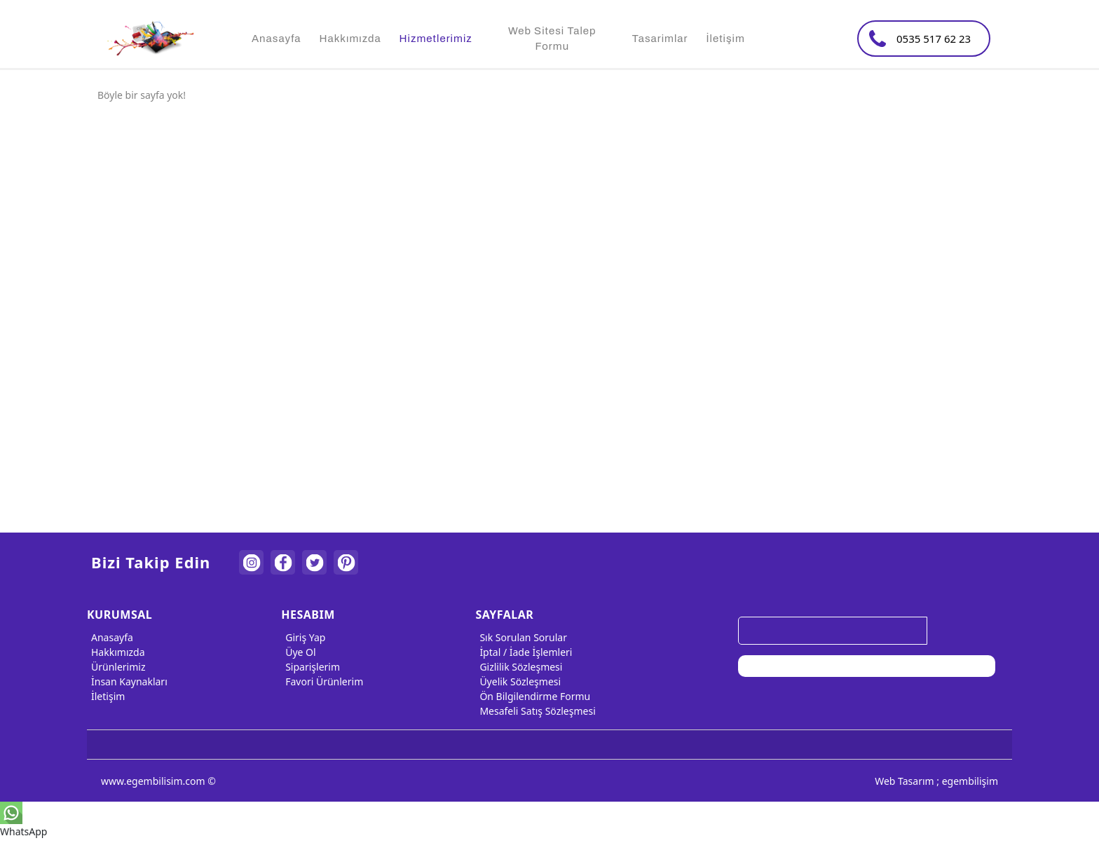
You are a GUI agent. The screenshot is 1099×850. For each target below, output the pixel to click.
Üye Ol (298, 652)
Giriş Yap (303, 637)
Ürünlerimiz (116, 667)
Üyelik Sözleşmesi (518, 681)
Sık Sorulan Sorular (521, 637)
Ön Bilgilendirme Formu (532, 696)
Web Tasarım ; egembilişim (936, 781)
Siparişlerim (310, 667)
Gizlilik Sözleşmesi (518, 667)
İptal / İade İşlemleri (523, 652)
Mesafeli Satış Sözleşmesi (535, 711)
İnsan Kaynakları (127, 681)
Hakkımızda (116, 652)
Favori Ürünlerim (322, 681)
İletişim (106, 696)
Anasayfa (110, 637)
